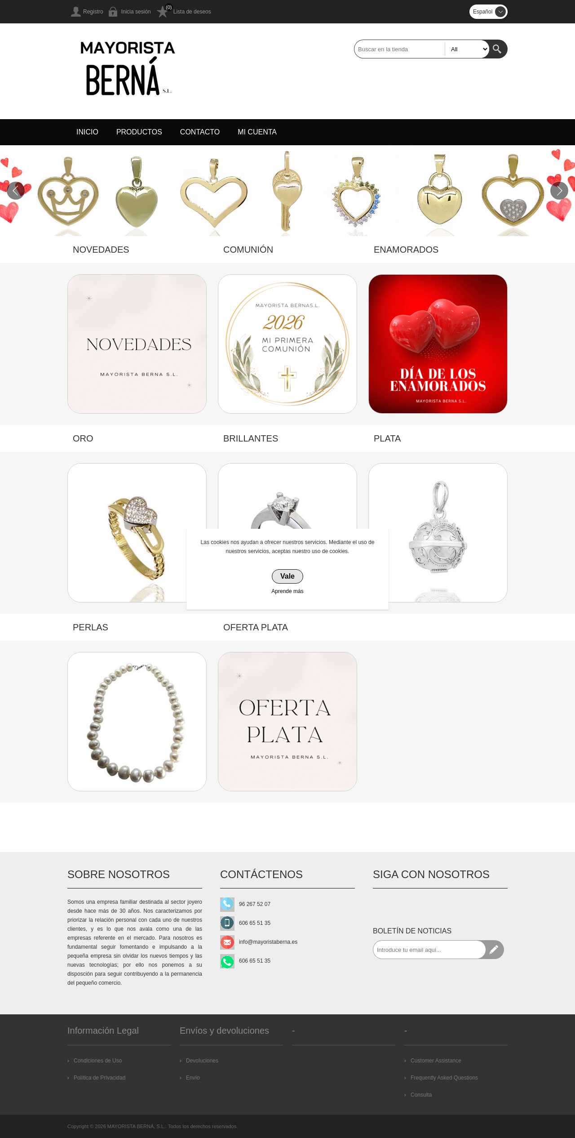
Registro (93, 12)
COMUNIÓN (248, 249)
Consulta (421, 1095)
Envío (193, 1078)
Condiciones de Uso (98, 1061)
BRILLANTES (250, 438)
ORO (83, 438)
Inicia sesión (136, 12)
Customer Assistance (436, 1061)
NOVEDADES (101, 249)
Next (559, 191)
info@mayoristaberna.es (268, 942)
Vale (287, 576)
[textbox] (421, 49)
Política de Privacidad (99, 1078)
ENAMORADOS (406, 249)
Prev (16, 191)
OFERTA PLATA (255, 627)
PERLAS (90, 627)
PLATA (387, 438)
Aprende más (287, 591)
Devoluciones (202, 1061)
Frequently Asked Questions (444, 1078)
